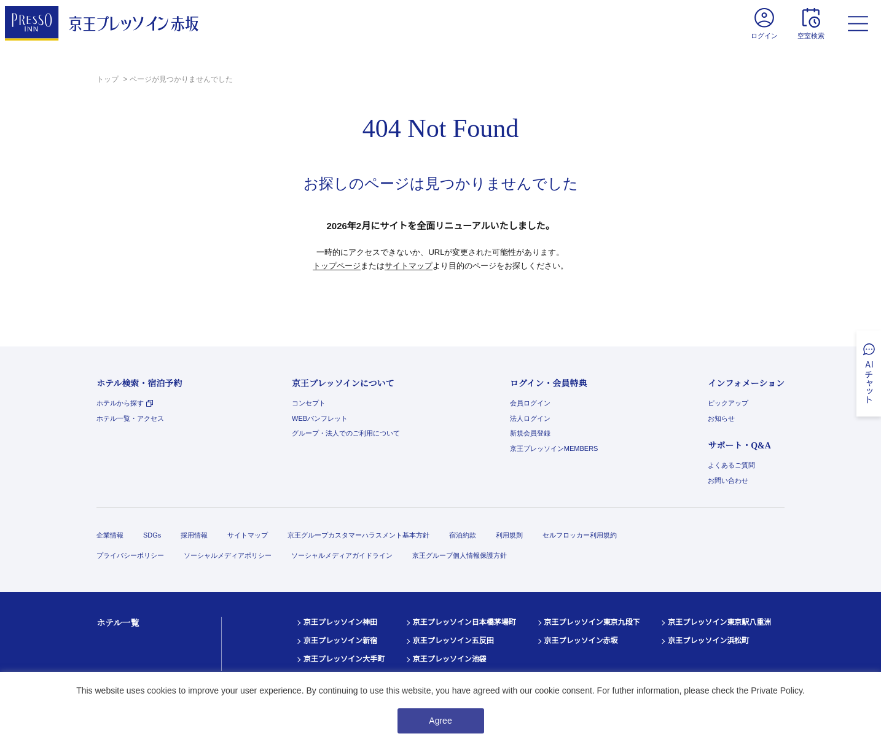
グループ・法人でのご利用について (346, 433)
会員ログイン (530, 403)
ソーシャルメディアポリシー (228, 555)
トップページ (337, 265)
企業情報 (109, 535)
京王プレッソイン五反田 (453, 640)
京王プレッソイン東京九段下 (592, 622)
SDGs (152, 535)
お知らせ (721, 418)
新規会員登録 (530, 433)
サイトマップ (409, 265)
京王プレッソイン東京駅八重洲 (719, 622)
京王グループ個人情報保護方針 (459, 555)
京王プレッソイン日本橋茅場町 (464, 622)
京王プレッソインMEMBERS (554, 448)
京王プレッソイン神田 (340, 622)
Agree (440, 720)
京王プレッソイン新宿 (340, 640)
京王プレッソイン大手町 (344, 659)
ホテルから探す (124, 403)
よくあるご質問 (731, 465)
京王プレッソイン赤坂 (581, 640)
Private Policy (776, 690)
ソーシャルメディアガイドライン (342, 555)
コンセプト (309, 403)
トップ (108, 79)
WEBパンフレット (320, 418)
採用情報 (194, 535)
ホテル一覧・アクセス (130, 418)
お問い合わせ (728, 480)
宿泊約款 (462, 535)
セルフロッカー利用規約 (579, 535)
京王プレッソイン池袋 (450, 659)
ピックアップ (728, 403)
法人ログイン (530, 418)
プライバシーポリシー (130, 555)
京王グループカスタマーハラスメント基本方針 (358, 535)
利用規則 (509, 535)
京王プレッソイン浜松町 (708, 640)
